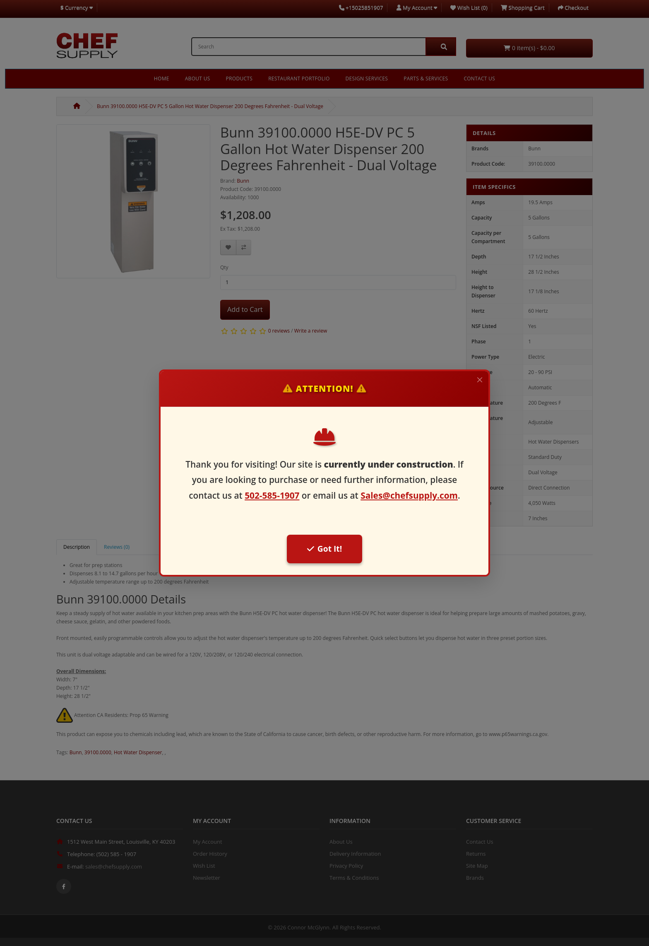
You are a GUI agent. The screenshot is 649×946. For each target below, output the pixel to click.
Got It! (324, 548)
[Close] (480, 380)
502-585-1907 (272, 495)
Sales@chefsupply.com (409, 495)
